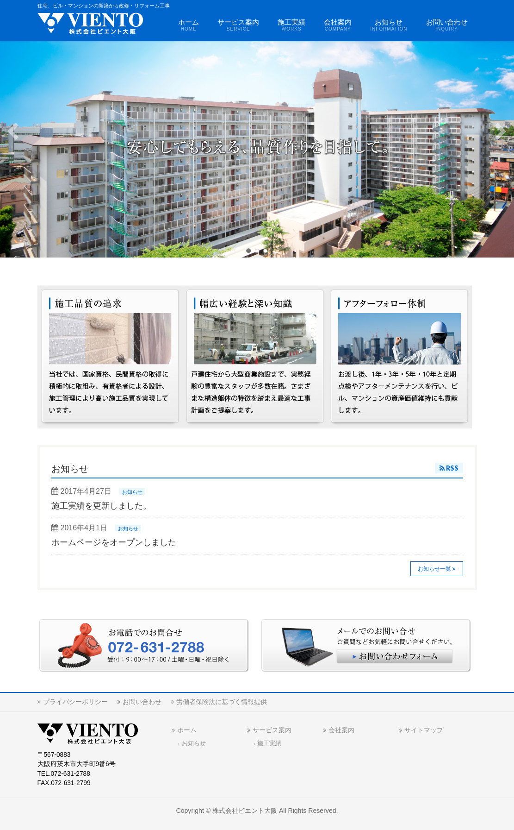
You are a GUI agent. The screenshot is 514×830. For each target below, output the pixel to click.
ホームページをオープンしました (113, 542)
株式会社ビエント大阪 (244, 810)
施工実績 (269, 743)
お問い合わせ (142, 701)
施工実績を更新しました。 (101, 505)
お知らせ (132, 492)
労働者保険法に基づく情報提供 (221, 701)
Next (501, 131)
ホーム (187, 730)
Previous (13, 131)
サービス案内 (272, 730)
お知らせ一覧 (434, 569)
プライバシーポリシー (75, 701)
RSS (452, 468)
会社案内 (341, 730)
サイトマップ (423, 730)
